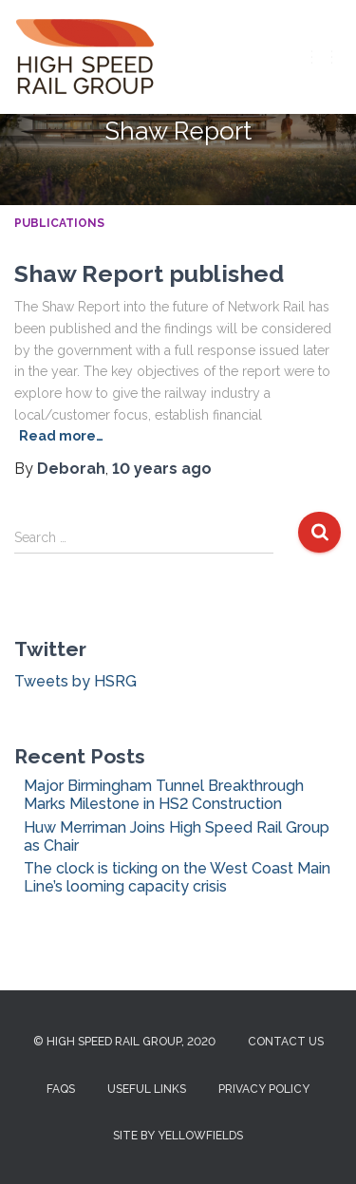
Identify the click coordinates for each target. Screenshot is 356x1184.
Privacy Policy (263, 1089)
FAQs (61, 1089)
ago (162, 469)
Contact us (286, 1041)
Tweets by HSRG (75, 681)
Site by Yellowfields (178, 1135)
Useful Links (146, 1089)
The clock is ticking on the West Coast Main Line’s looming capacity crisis (177, 877)
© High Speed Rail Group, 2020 (124, 1041)
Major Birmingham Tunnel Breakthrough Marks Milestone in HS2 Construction (164, 795)
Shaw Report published (149, 273)
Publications (59, 223)
